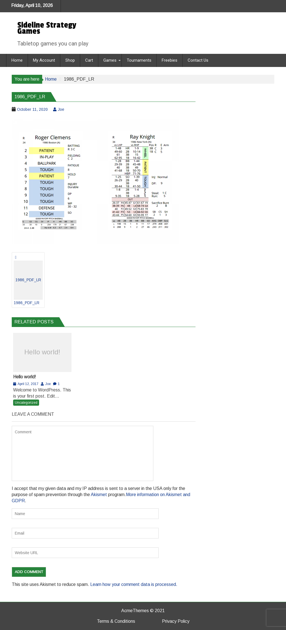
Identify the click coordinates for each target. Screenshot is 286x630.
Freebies (169, 60)
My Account (44, 60)
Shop (70, 60)
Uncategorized (26, 403)
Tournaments (139, 60)
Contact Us (198, 60)
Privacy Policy (175, 621)
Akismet (99, 494)
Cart (89, 60)
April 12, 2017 (28, 384)
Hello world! (42, 352)
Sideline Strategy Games (46, 28)
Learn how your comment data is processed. (133, 584)
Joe (61, 109)
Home (17, 60)
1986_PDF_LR (28, 283)
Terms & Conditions (116, 621)
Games (109, 60)
